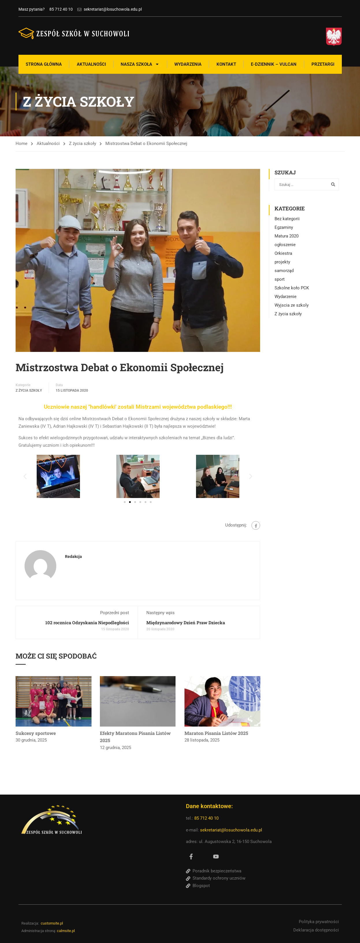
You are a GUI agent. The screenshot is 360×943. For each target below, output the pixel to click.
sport (280, 279)
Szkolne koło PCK (292, 288)
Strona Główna (44, 64)
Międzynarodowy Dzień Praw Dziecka (185, 622)
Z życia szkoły (82, 143)
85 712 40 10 (207, 818)
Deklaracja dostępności (316, 930)
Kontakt (226, 64)
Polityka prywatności (319, 921)
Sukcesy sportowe (36, 733)
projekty (282, 262)
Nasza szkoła (140, 64)
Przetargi (322, 64)
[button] (25, 476)
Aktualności (91, 64)
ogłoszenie (285, 244)
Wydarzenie (285, 296)
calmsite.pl (66, 931)
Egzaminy (284, 227)
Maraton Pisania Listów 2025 (216, 733)
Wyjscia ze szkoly (292, 305)
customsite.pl (52, 923)
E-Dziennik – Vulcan (273, 64)
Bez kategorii (287, 218)
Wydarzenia (188, 64)
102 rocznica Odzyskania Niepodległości (87, 622)
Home (21, 143)
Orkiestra (283, 253)
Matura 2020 (287, 236)
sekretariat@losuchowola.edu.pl (231, 830)
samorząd (284, 270)
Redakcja (73, 556)
